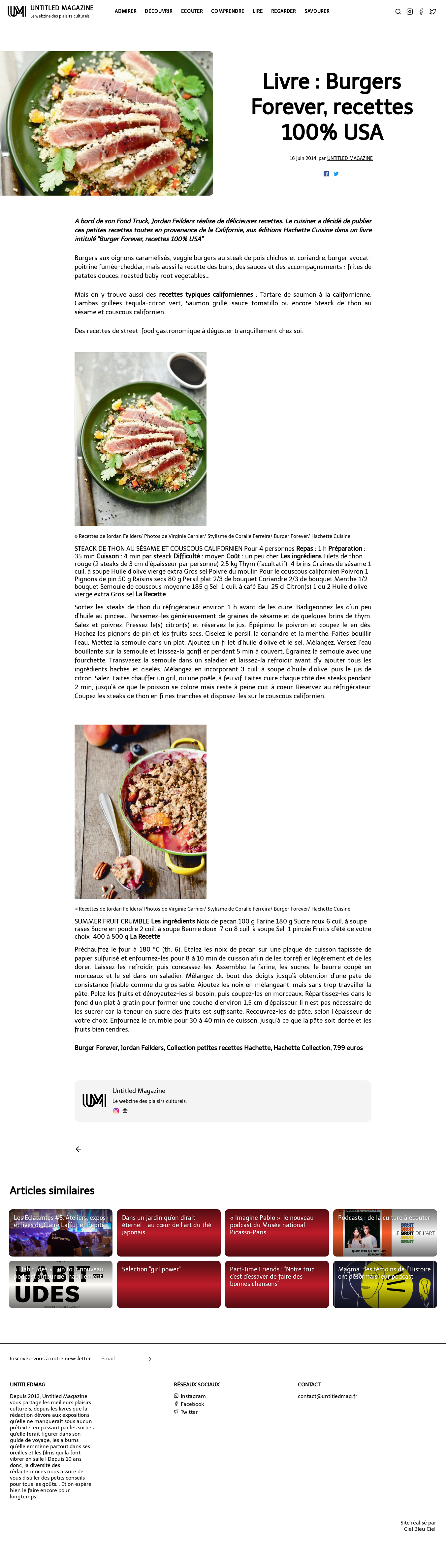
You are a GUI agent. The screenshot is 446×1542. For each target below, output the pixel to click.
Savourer (317, 11)
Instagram (190, 1396)
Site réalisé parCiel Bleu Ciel (418, 1526)
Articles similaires (52, 1191)
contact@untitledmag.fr (327, 1396)
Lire (258, 11)
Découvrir (158, 11)
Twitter (186, 1412)
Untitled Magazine (350, 158)
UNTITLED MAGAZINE (62, 12)
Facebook (189, 1404)
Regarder (283, 11)
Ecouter (192, 11)
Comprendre (227, 11)
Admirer (125, 11)
